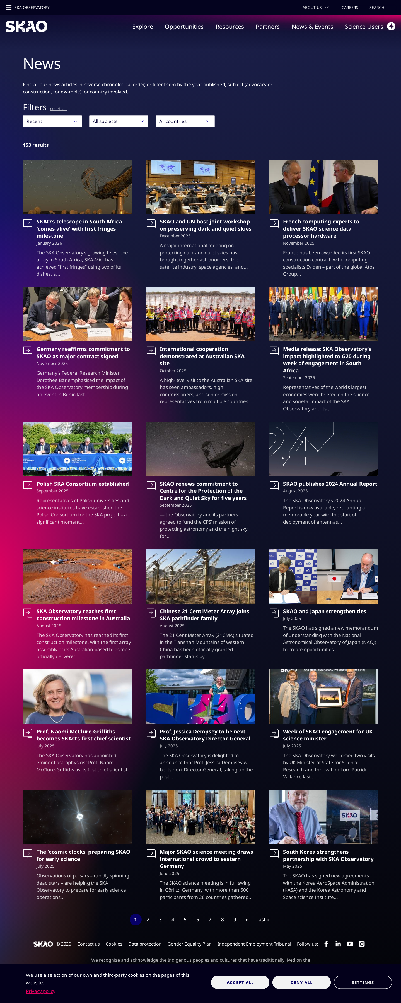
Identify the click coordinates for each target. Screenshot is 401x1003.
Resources (230, 26)
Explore (142, 26)
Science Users (370, 26)
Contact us (88, 944)
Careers (350, 7)
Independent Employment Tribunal (254, 944)
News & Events (312, 26)
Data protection (145, 944)
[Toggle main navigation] (27, 7)
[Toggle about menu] (316, 7)
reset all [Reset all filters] (58, 108)
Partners (268, 26)
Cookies (114, 944)
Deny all (302, 982)
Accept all (240, 982)
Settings (363, 982)
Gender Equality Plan (190, 944)
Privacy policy (40, 991)
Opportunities (184, 26)
